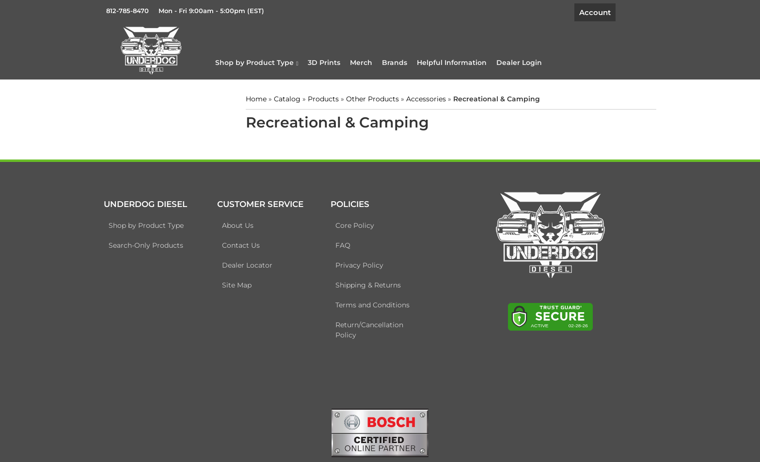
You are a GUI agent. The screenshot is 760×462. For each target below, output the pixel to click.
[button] (256, 62)
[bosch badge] (380, 432)
